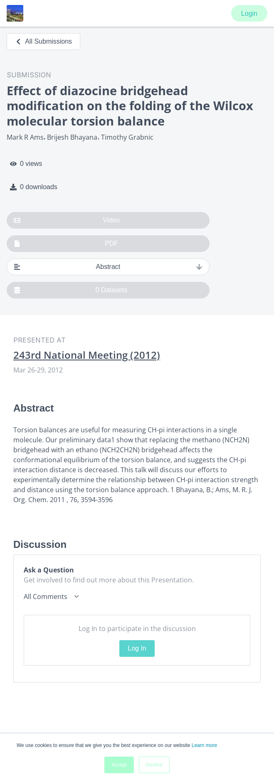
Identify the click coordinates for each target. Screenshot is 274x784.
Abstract (108, 267)
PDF (66, 243)
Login (249, 13)
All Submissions (43, 41)
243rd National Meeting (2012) (86, 355)
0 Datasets (70, 290)
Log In (137, 648)
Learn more (204, 745)
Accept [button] (119, 765)
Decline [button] (154, 765)
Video (67, 220)
